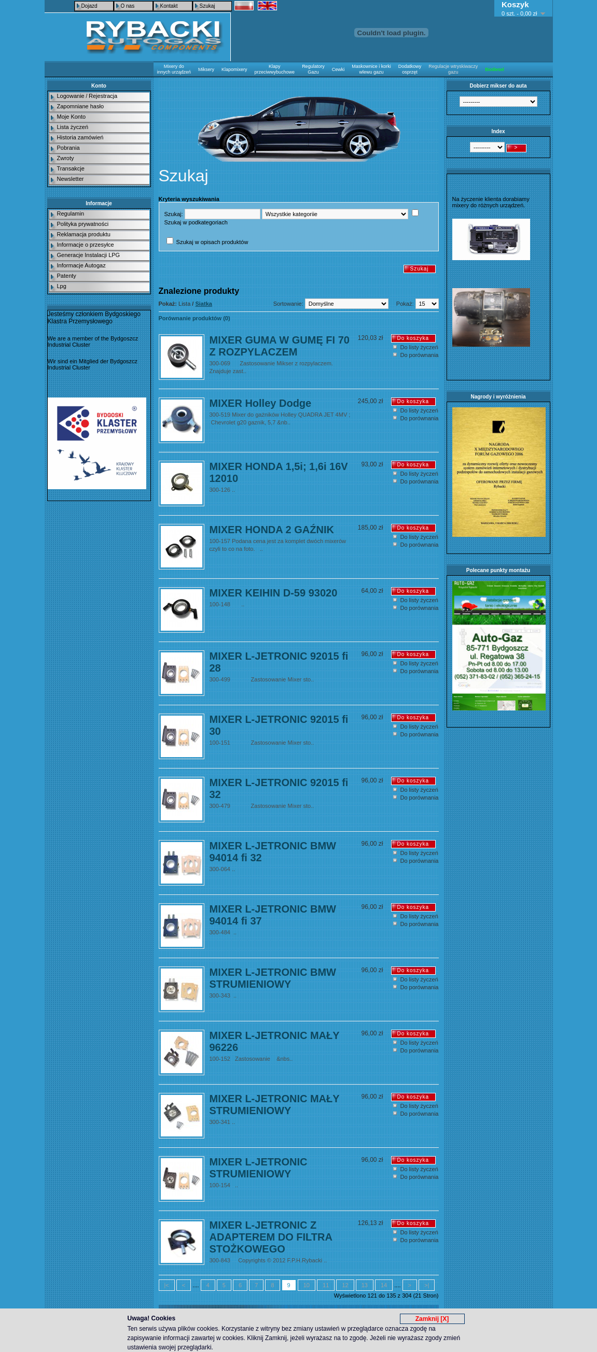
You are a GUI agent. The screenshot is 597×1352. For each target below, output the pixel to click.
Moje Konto (71, 116)
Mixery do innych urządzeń (174, 69)
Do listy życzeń (419, 347)
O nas (128, 6)
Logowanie (71, 96)
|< (166, 1285)
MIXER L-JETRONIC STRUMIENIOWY (259, 1167)
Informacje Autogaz (81, 265)
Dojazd (89, 6)
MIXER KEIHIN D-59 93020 (274, 593)
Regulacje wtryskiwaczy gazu (453, 69)
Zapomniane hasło (80, 106)
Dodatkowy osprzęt (410, 69)
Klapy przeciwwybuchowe (275, 69)
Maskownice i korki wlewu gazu (371, 69)
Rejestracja (103, 96)
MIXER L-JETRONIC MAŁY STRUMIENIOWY (275, 1104)
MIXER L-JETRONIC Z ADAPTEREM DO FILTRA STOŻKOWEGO (271, 1237)
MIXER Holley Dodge (261, 403)
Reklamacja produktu (83, 234)
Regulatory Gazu (313, 69)
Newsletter (70, 179)
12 (345, 1285)
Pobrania (68, 148)
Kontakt (169, 6)
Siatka (203, 304)
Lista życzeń (73, 127)
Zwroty (65, 158)
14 (384, 1285)
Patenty (66, 276)
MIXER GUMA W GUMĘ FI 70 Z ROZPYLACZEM (280, 346)
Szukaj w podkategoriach (196, 222)
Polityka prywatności (83, 224)
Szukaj (207, 6)
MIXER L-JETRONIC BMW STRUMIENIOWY (273, 978)
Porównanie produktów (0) (194, 318)
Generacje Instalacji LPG (88, 255)
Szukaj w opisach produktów (212, 242)
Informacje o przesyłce (85, 244)
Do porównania (419, 355)
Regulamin (71, 213)
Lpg (61, 286)
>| (426, 1285)
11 (326, 1285)
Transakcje (71, 168)
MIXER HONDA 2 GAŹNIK (272, 529)
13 (365, 1285)
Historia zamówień (80, 137)
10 (306, 1285)
